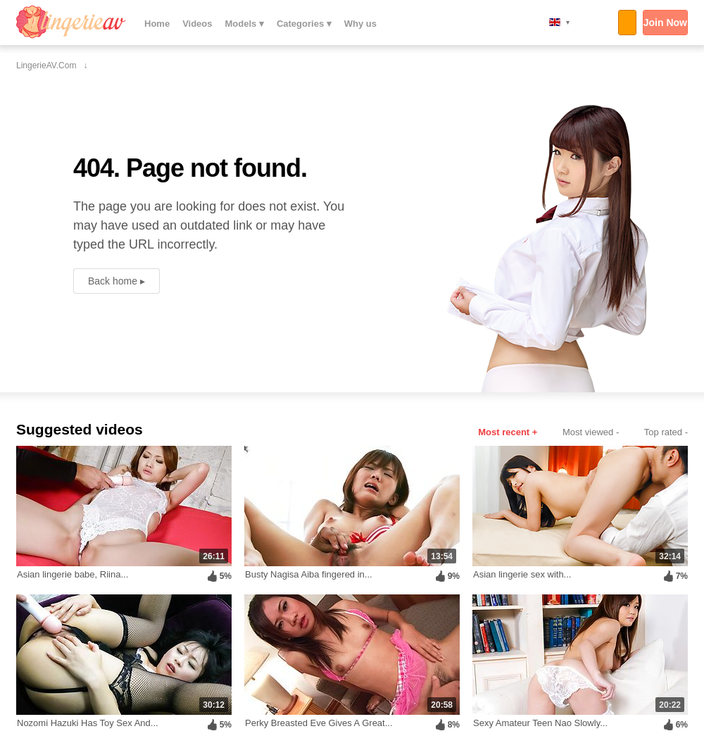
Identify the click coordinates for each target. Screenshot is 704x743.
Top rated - (666, 432)
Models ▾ (244, 23)
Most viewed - (590, 432)
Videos (197, 23)
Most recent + (507, 432)
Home (157, 23)
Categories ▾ (304, 23)
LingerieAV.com (71, 22)
